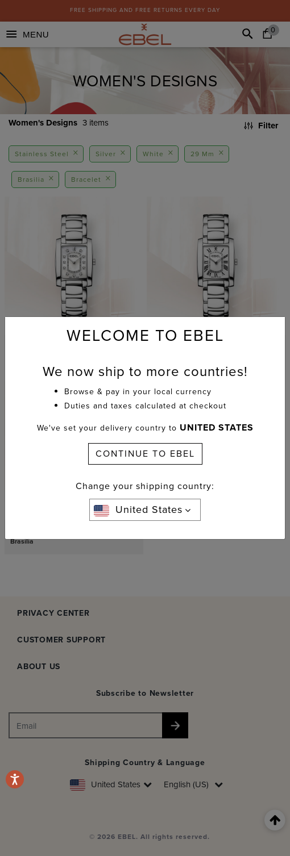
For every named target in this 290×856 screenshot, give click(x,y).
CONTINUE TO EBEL (145, 453)
